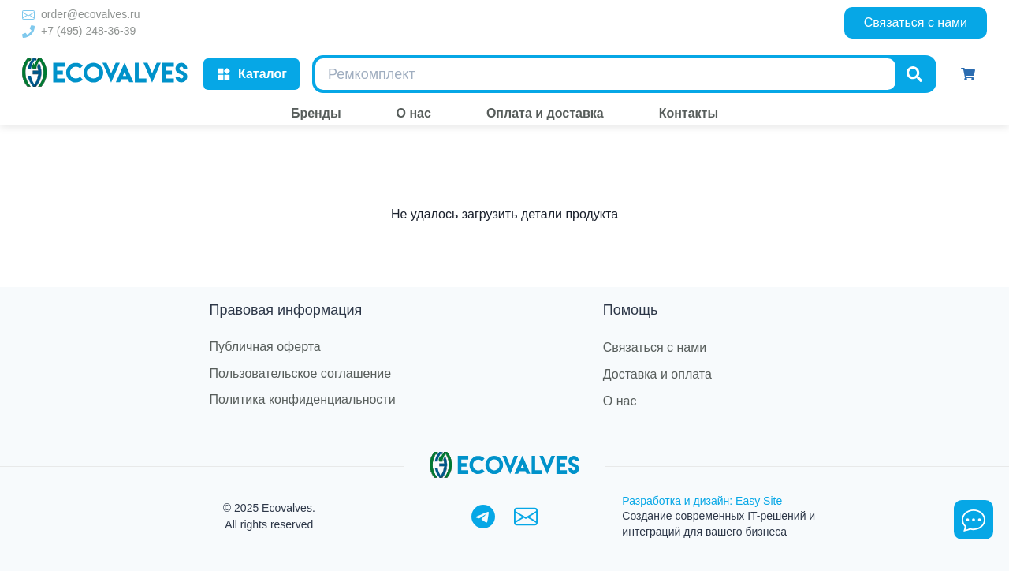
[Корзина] (968, 74)
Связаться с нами (915, 22)
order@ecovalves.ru (90, 14)
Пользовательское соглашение (300, 373)
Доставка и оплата (657, 374)
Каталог (251, 74)
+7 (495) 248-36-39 (88, 30)
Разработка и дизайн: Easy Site (702, 500)
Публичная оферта (265, 346)
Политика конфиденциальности (303, 399)
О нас (620, 401)
